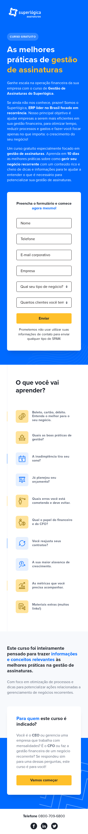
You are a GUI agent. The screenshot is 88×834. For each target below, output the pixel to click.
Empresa (28, 271)
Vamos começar (44, 780)
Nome (26, 223)
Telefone (28, 239)
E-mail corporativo (35, 255)
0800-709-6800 (51, 816)
